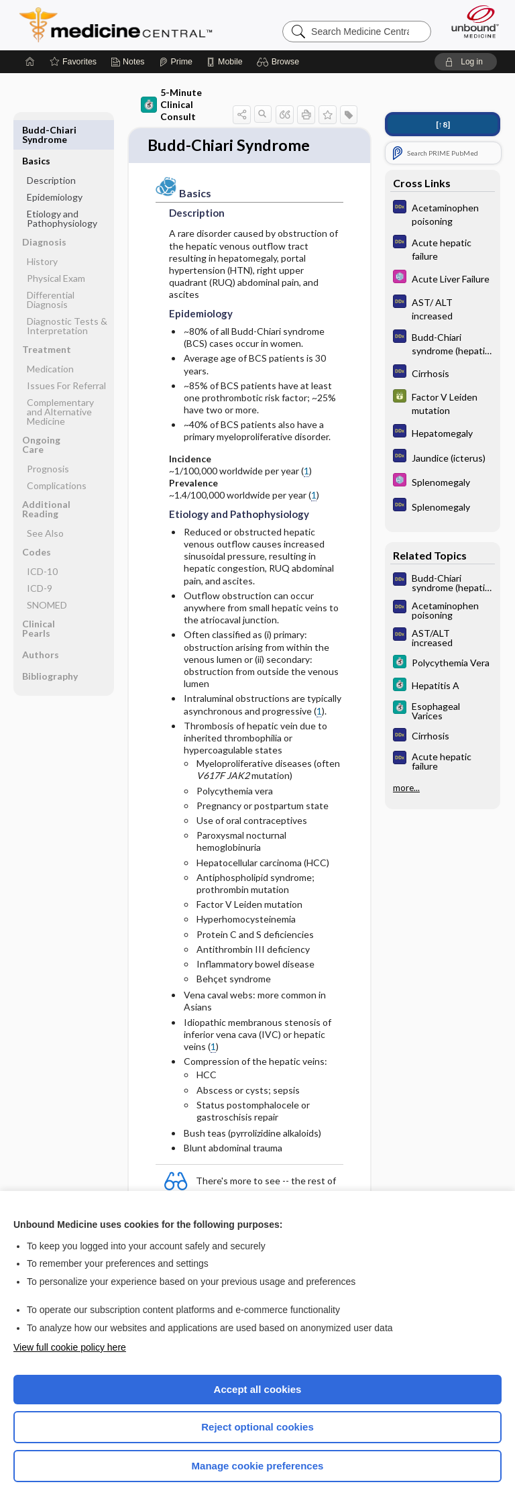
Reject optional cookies (257, 1427)
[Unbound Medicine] (470, 21)
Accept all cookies (258, 1389)
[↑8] (443, 124)
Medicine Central (123, 25)
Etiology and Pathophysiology (62, 187)
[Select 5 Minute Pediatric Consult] (442, 278)
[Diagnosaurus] (442, 213)
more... (406, 787)
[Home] (30, 61)
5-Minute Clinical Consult (171, 104)
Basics (36, 130)
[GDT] (442, 402)
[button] (280, 61)
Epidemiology (54, 166)
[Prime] (175, 61)
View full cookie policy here (69, 1347)
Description (51, 149)
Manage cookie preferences (258, 1465)
